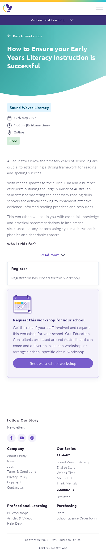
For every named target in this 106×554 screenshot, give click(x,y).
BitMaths (63, 496)
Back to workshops (27, 36)
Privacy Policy (17, 476)
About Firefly (16, 455)
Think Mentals (67, 483)
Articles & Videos (19, 518)
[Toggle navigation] (99, 8)
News (11, 461)
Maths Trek (65, 478)
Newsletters (16, 427)
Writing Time (66, 472)
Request (53, 363)
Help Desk (14, 523)
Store (60, 512)
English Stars (66, 467)
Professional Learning (47, 20)
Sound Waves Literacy (73, 462)
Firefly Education (8, 8)
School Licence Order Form (77, 518)
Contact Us (15, 487)
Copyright (14, 482)
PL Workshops (17, 512)
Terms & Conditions (21, 471)
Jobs (10, 466)
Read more (53, 254)
